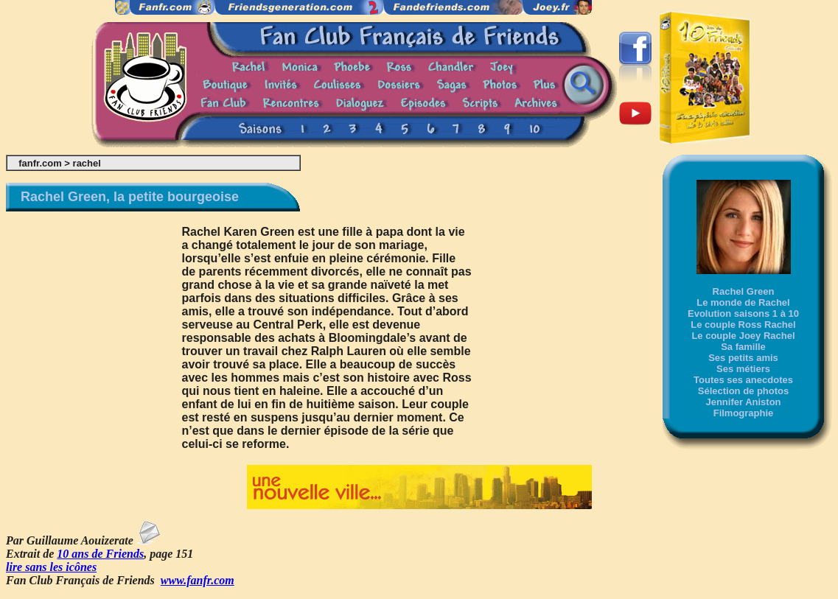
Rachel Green (744, 291)
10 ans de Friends (100, 553)
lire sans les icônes (51, 567)
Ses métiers (743, 368)
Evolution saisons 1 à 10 (743, 313)
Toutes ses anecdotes (743, 379)
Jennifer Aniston (743, 401)
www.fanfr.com (197, 580)
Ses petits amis (743, 357)
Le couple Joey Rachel (743, 335)
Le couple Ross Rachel (743, 324)
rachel (87, 163)
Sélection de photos (743, 390)
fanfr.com (40, 163)
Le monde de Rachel (742, 302)
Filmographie (743, 412)
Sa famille (743, 346)
